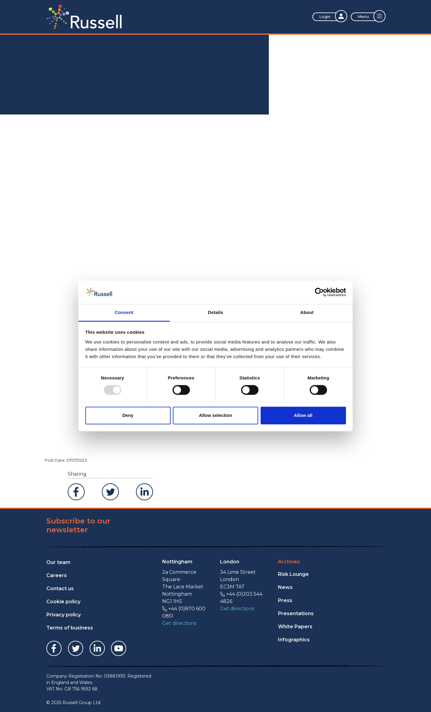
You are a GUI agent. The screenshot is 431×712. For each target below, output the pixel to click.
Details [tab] (215, 312)
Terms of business (69, 628)
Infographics (294, 640)
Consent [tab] (124, 312)
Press (285, 600)
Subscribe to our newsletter (78, 525)
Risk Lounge (293, 574)
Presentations (296, 613)
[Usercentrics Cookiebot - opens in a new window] (319, 292)
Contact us (60, 588)
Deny (128, 415)
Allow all (303, 415)
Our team (58, 562)
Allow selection (215, 415)
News (285, 587)
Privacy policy (63, 615)
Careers (56, 575)
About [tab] (307, 312)
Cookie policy (63, 601)
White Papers (295, 626)
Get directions (179, 623)
